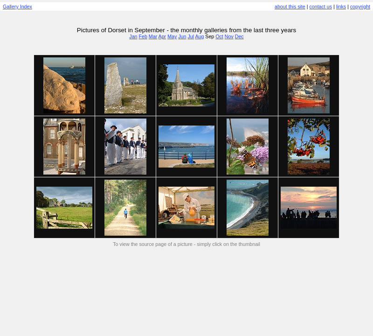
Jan (133, 36)
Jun (182, 36)
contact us (320, 6)
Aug (199, 36)
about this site (290, 6)
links (341, 6)
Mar (153, 36)
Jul (190, 36)
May (172, 36)
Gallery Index (17, 6)
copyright (360, 6)
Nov (229, 36)
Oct (219, 36)
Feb (142, 36)
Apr (162, 36)
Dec (239, 36)
